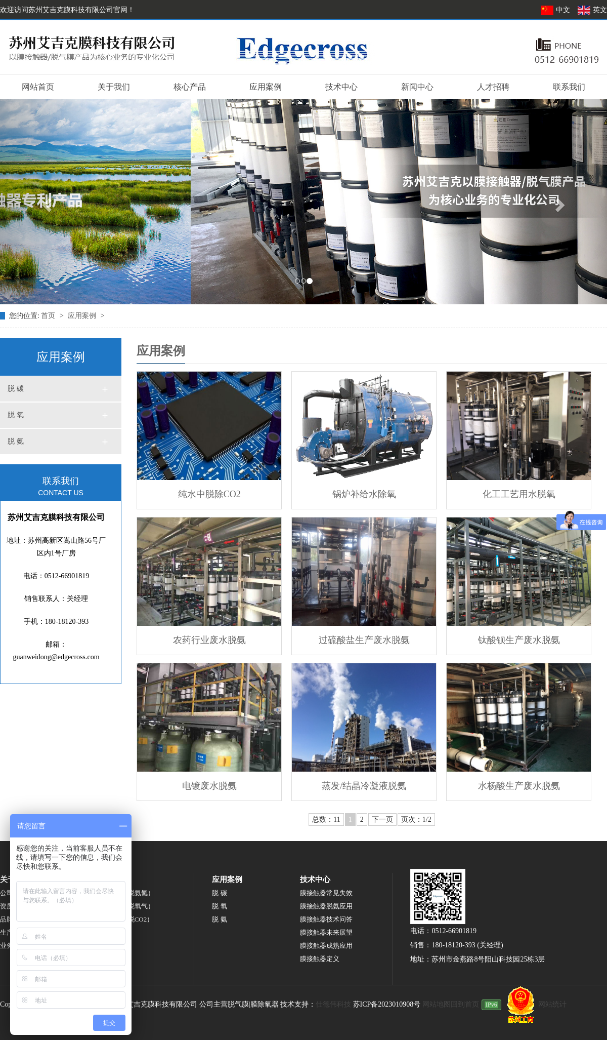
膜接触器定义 (319, 959)
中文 (556, 10)
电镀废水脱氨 (209, 786)
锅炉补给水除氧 (364, 494)
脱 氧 (16, 415)
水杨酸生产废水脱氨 (519, 786)
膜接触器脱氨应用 (326, 906)
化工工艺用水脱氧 (519, 494)
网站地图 (436, 1004)
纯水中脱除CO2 (209, 494)
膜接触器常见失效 (326, 893)
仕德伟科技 (333, 1004)
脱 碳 (16, 388)
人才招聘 (493, 87)
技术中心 (341, 87)
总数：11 (326, 819)
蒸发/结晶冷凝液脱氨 (364, 786)
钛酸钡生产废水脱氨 (519, 640)
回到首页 (465, 1004)
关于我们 (114, 87)
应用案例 (265, 87)
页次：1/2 (416, 819)
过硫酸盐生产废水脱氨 (364, 640)
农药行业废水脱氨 (209, 640)
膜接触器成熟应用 (326, 945)
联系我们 (569, 87)
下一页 (382, 819)
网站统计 (552, 1004)
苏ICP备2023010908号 (387, 1004)
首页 (49, 315)
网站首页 (38, 87)
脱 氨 (16, 441)
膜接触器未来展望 (326, 932)
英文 (592, 10)
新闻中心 (417, 87)
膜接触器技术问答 (326, 919)
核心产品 (190, 87)
